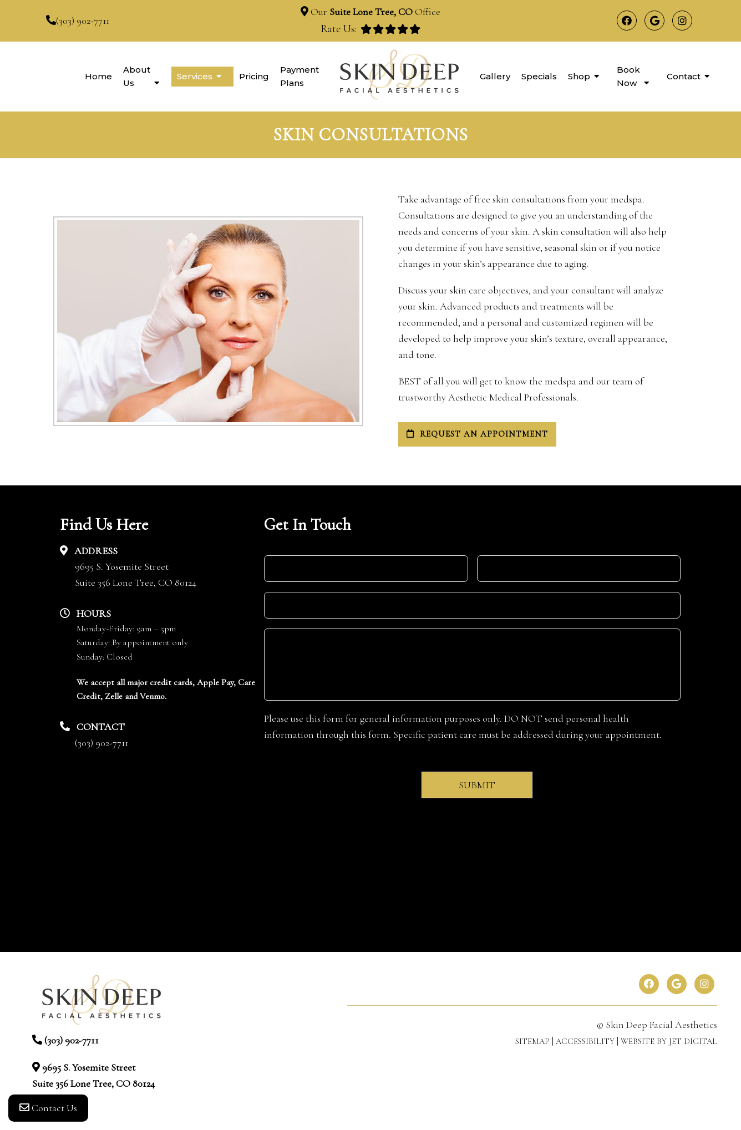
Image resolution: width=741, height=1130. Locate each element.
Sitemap (532, 1041)
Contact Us (48, 1108)
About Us (136, 76)
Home (98, 76)
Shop (579, 76)
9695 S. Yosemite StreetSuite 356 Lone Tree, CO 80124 (135, 574)
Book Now (628, 76)
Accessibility (585, 1041)
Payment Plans (299, 76)
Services (194, 76)
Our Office (374, 12)
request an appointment (477, 434)
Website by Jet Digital (669, 1041)
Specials (539, 76)
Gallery (495, 76)
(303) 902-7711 (82, 20)
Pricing (254, 76)
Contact (684, 76)
